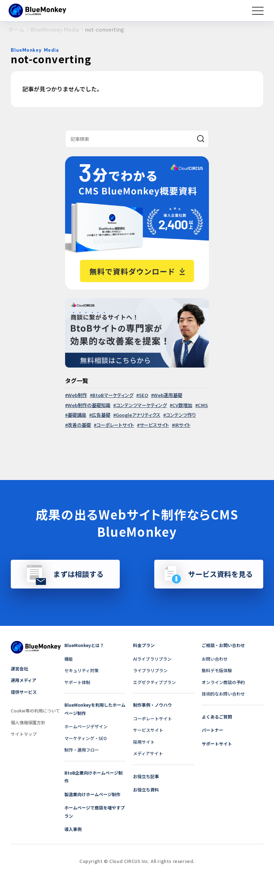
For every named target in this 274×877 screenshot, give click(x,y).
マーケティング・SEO (85, 738)
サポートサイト (217, 743)
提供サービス (24, 692)
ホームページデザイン (86, 726)
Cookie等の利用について (35, 710)
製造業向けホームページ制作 (92, 794)
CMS (203, 405)
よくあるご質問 (217, 717)
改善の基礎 (79, 424)
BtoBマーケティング (112, 395)
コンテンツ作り (181, 414)
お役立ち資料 (146, 789)
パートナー (212, 730)
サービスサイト (154, 424)
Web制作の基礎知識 (89, 405)
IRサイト (182, 424)
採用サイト (144, 742)
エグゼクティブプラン (154, 682)
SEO (143, 395)
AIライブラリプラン (152, 659)
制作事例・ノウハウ (152, 705)
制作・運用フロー (81, 750)
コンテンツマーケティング (141, 405)
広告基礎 (101, 414)
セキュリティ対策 (81, 670)
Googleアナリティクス (138, 414)
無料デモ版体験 (217, 670)
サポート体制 (77, 682)
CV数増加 (182, 405)
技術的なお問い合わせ (223, 694)
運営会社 (19, 668)
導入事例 (73, 829)
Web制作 (77, 395)
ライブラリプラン (150, 670)
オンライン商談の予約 (223, 682)
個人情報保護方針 (28, 722)
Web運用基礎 (168, 395)
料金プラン (144, 645)
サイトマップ (24, 734)
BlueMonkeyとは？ (84, 645)
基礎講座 (77, 414)
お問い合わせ (215, 659)
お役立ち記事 (146, 776)
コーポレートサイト (115, 424)
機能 (68, 659)
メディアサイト (148, 753)
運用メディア (23, 680)
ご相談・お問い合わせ (223, 645)
